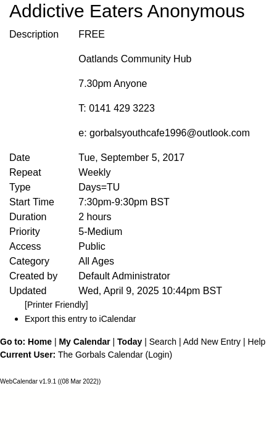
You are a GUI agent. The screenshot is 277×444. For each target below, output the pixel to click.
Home (40, 342)
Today (129, 342)
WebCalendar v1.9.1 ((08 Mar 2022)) (50, 381)
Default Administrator (124, 276)
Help (257, 342)
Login (158, 355)
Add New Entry (212, 342)
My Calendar (84, 342)
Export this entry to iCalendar (80, 319)
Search (162, 342)
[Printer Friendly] (56, 305)
